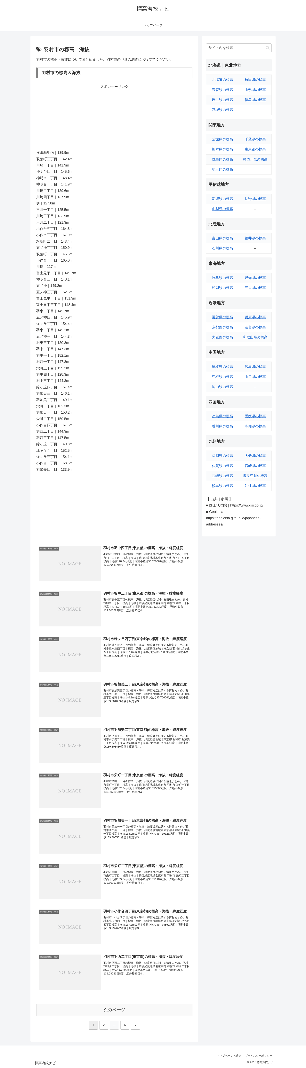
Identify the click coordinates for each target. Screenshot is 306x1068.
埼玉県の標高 (222, 169)
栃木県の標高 (222, 149)
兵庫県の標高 (255, 317)
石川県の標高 (222, 248)
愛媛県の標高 (255, 416)
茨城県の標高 (222, 139)
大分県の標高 (255, 456)
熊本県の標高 (222, 486)
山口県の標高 (255, 377)
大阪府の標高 (222, 337)
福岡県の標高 (222, 456)
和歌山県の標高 (255, 337)
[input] (239, 47)
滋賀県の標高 (222, 317)
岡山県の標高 (222, 387)
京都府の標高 (222, 327)
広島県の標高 (255, 367)
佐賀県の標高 (222, 466)
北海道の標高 (222, 80)
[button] (267, 48)
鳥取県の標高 (222, 367)
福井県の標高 (255, 238)
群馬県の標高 (222, 159)
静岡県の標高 (222, 288)
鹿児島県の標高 (255, 476)
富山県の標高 (222, 238)
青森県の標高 (222, 90)
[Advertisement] (114, 117)
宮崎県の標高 (255, 466)
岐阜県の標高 (222, 278)
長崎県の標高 (222, 476)
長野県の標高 (255, 199)
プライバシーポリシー (258, 1055)
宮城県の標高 (222, 110)
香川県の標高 (222, 426)
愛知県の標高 (255, 278)
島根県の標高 (222, 377)
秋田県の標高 (255, 80)
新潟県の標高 (222, 199)
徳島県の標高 (222, 416)
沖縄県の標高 (255, 486)
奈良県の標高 (255, 327)
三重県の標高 (255, 288)
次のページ (114, 1010)
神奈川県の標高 (255, 159)
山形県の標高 (255, 90)
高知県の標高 (255, 426)
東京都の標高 (255, 149)
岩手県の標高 (222, 100)
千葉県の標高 (255, 139)
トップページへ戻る (228, 1055)
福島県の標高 (255, 100)
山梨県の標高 (222, 209)
